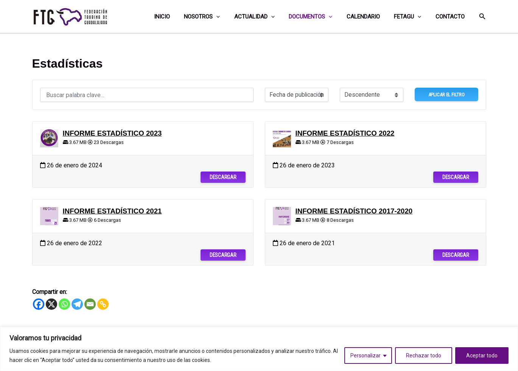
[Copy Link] (103, 304)
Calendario (370, 16)
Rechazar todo (423, 355)
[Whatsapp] (64, 304)
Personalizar (365, 355)
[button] (482, 16)
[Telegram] (77, 304)
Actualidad (267, 17)
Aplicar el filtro (446, 94)
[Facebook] (38, 304)
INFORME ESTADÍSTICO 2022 (345, 133)
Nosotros (217, 17)
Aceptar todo (482, 355)
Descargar (223, 177)
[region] (259, 349)
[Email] (90, 304)
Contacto (451, 16)
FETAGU (411, 17)
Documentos (320, 17)
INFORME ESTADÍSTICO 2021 (112, 211)
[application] (231, 17)
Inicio (180, 16)
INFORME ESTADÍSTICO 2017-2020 (354, 211)
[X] (51, 304)
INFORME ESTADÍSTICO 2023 (112, 133)
